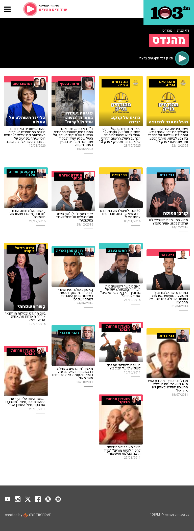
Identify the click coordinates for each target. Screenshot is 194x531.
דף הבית (183, 30)
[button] (7, 9)
